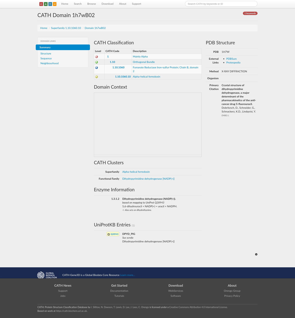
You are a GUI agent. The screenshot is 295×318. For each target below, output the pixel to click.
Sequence (46, 58)
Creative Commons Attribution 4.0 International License (198, 307)
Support (136, 3)
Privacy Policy (232, 295)
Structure (45, 53)
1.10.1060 (119, 67)
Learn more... (127, 275)
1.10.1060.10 (123, 76)
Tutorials (119, 295)
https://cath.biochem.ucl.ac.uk (71, 311)
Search (78, 3)
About (122, 3)
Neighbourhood (49, 63)
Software (176, 295)
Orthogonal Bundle (144, 61)
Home (64, 3)
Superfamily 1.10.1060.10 (66, 27)
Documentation (119, 290)
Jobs (62, 295)
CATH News (62, 285)
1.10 (112, 61)
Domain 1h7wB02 (95, 27)
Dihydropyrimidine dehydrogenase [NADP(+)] (148, 178)
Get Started (119, 285)
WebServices (175, 290)
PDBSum (231, 58)
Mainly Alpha (140, 56)
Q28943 (112, 234)
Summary (45, 47)
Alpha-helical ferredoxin (146, 76)
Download (107, 3)
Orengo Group (232, 290)
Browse (91, 3)
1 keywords (250, 13)
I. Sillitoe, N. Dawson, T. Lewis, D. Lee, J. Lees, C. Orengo (120, 307)
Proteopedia (233, 62)
